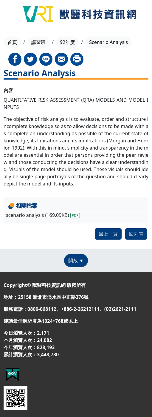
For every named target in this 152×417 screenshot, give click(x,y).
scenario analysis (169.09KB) (43, 215)
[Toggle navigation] (11, 15)
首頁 (12, 42)
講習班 (38, 42)
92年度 (67, 42)
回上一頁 (108, 234)
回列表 (136, 234)
